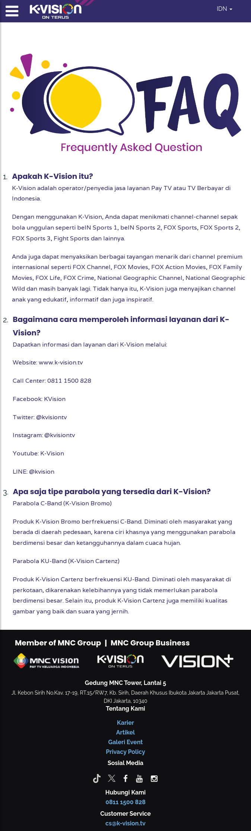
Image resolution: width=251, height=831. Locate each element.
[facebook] (125, 778)
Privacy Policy (125, 751)
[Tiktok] (96, 778)
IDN (224, 8)
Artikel (125, 732)
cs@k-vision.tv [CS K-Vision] (125, 823)
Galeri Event (125, 742)
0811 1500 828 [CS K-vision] (125, 802)
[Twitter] (111, 778)
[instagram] (154, 778)
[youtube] (139, 778)
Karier (125, 722)
